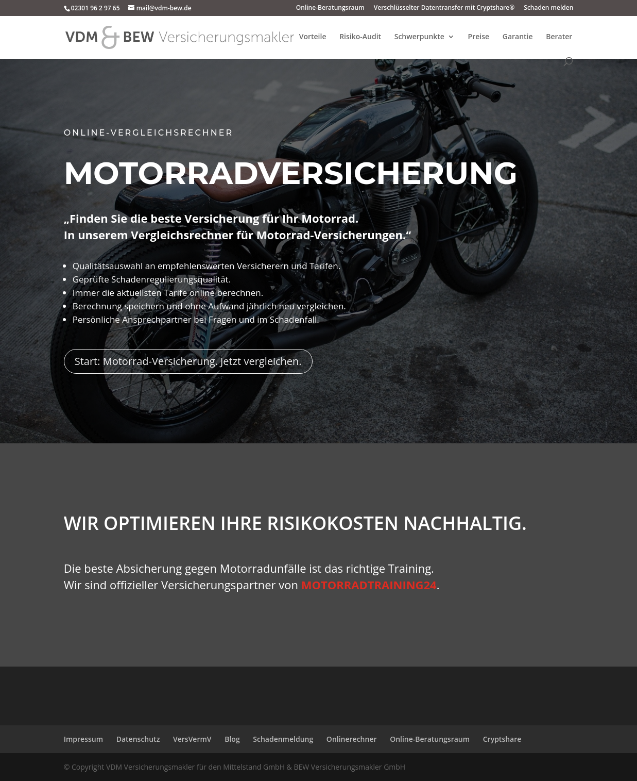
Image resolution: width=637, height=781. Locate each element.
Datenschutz (138, 739)
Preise (479, 37)
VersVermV (192, 739)
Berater (559, 37)
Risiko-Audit (360, 37)
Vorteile (312, 37)
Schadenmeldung (283, 739)
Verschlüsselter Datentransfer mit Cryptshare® (444, 8)
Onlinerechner (351, 739)
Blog (232, 739)
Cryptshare (502, 739)
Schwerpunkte (419, 37)
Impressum (83, 739)
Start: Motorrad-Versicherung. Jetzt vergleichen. (189, 355)
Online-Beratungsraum (330, 8)
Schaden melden (548, 8)
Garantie (518, 37)
